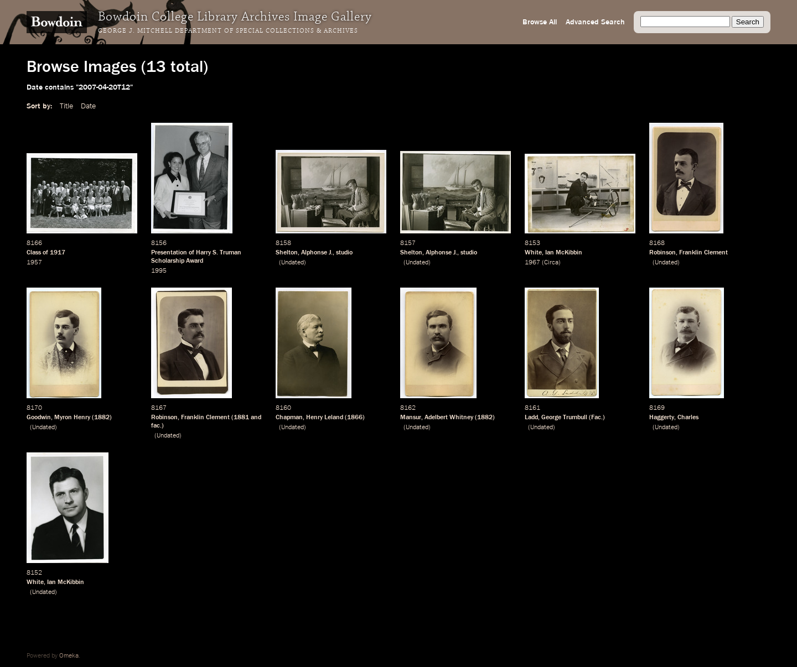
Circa (551, 262)
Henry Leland (324, 417)
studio (344, 252)
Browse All (539, 22)
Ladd (531, 417)
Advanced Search (595, 22)
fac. (156, 426)
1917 (57, 252)
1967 (532, 262)
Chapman (289, 417)
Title (66, 106)
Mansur (410, 417)
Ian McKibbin (563, 252)
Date (88, 106)
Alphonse (314, 252)
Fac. (597, 417)
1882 (102, 417)
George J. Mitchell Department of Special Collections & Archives (228, 31)
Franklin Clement (703, 252)
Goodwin (39, 417)
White (533, 252)
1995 (159, 271)
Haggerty (661, 417)
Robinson (662, 252)
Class (34, 252)
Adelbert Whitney (449, 417)
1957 (34, 262)
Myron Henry (72, 417)
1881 (241, 417)
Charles (687, 417)
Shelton (287, 252)
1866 (355, 417)
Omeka (69, 656)
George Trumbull (564, 417)
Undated (292, 262)
